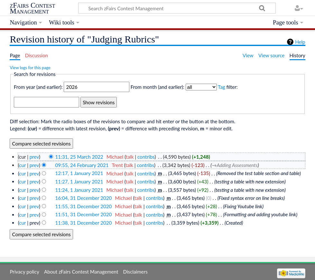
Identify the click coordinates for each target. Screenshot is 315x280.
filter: (228, 87)
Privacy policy (24, 272)
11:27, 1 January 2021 (79, 181)
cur (22, 165)
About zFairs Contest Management (81, 272)
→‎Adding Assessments (234, 165)
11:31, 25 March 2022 (79, 157)
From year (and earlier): (38, 87)
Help (300, 42)
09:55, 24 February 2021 (82, 165)
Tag (221, 87)
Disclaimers (135, 272)
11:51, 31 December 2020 (83, 215)
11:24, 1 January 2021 (79, 190)
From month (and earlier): (157, 87)
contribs (145, 157)
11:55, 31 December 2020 (83, 206)
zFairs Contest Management (32, 8)
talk (130, 157)
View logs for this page (30, 67)
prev (34, 157)
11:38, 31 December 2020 (83, 223)
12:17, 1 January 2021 (79, 173)
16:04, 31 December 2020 (83, 198)
